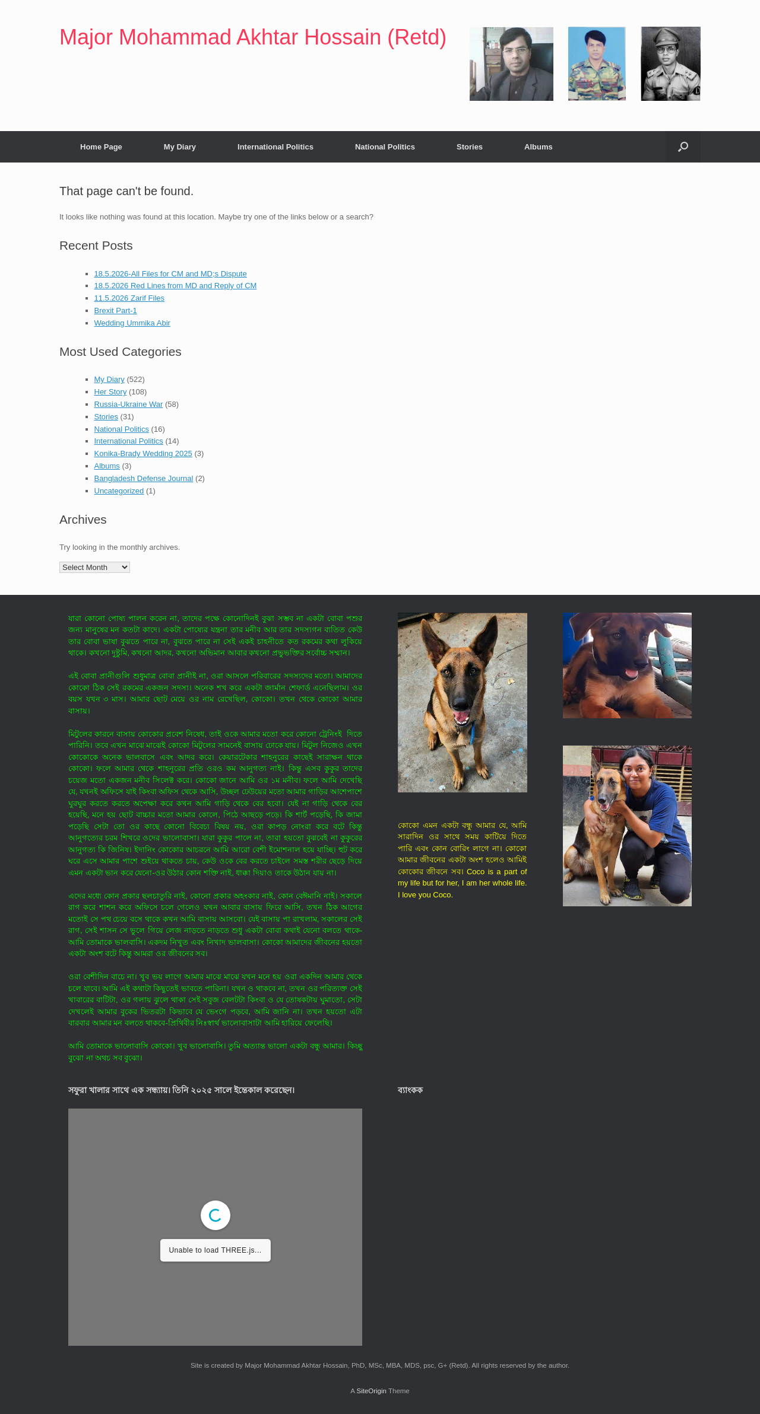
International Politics (276, 146)
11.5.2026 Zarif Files (129, 298)
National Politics (385, 146)
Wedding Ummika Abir (132, 323)
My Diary (180, 146)
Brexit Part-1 (115, 310)
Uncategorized (119, 490)
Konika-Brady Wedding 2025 (143, 453)
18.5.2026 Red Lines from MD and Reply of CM (175, 285)
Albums (538, 146)
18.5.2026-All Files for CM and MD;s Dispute (170, 273)
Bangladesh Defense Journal (144, 478)
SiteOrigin (371, 1390)
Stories (470, 146)
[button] (683, 147)
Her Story (110, 391)
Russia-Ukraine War (128, 404)
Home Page (101, 146)
